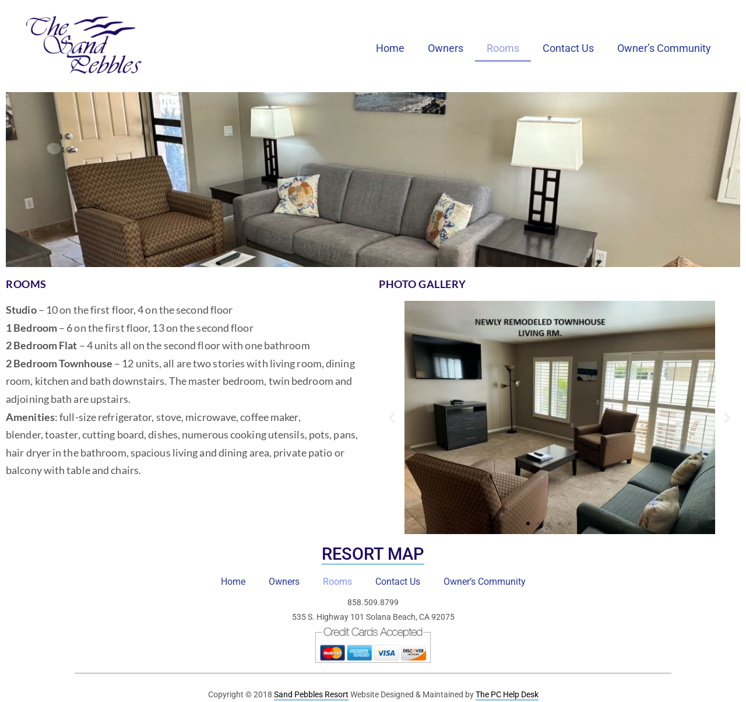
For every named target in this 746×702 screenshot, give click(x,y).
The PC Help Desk (507, 695)
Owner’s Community (664, 48)
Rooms (503, 48)
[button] (392, 417)
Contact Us (568, 48)
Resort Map (373, 554)
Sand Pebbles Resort (311, 695)
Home (390, 48)
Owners (445, 48)
